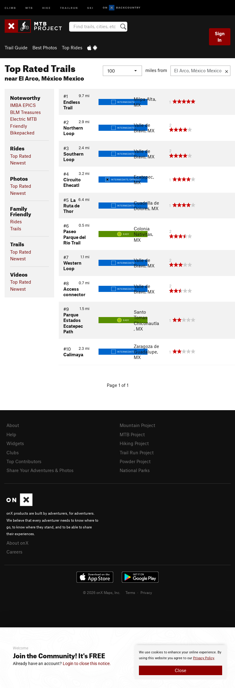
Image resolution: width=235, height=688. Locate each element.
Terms (130, 592)
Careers (14, 551)
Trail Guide (16, 47)
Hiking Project (134, 443)
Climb (10, 7)
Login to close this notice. (87, 663)
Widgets (15, 443)
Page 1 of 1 (118, 385)
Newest (18, 162)
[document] (180, 662)
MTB (29, 7)
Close (180, 670)
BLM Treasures (25, 112)
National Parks (135, 470)
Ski (90, 7)
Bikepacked (22, 132)
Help (11, 434)
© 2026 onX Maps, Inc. (101, 592)
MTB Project (132, 434)
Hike (46, 7)
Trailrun (69, 7)
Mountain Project (137, 425)
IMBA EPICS (23, 105)
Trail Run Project (137, 452)
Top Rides (72, 47)
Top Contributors (23, 461)
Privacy (146, 592)
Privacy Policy (203, 658)
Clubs (12, 452)
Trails (15, 228)
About (12, 425)
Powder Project (135, 461)
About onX (17, 543)
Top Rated (20, 156)
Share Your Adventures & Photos (39, 470)
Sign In (220, 37)
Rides (16, 221)
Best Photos (44, 47)
